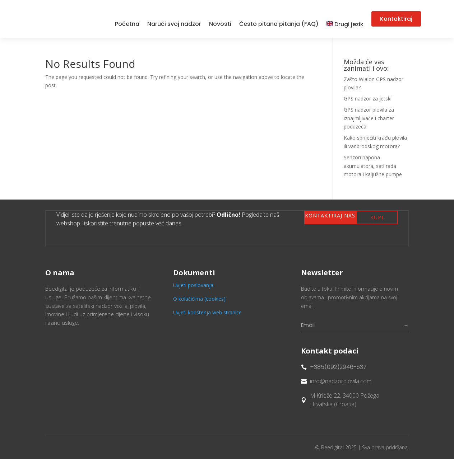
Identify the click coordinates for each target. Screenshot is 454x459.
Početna (127, 24)
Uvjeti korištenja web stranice (207, 312)
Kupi (376, 217)
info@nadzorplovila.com (340, 381)
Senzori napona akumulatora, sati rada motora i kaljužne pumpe (373, 166)
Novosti (220, 24)
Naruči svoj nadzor (174, 24)
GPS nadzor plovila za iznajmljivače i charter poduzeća (369, 118)
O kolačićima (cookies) (199, 298)
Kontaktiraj (396, 19)
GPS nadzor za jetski (368, 98)
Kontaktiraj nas (330, 215)
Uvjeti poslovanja (193, 285)
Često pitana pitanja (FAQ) (279, 24)
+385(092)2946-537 (338, 367)
